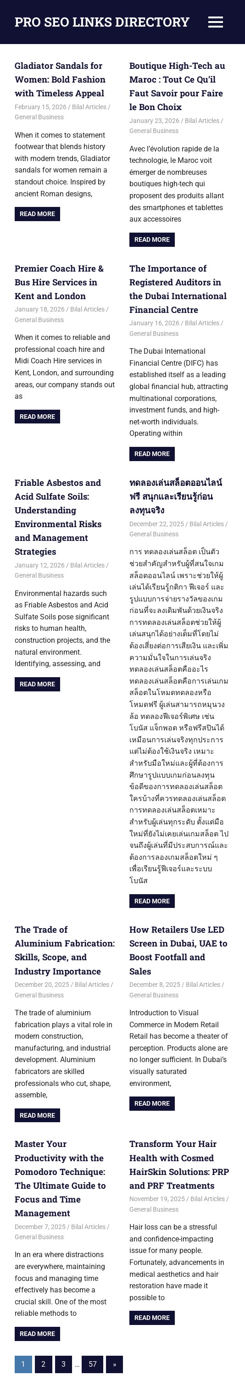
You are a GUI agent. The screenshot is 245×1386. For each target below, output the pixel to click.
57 (93, 1325)
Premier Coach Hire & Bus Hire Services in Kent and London (65, 278)
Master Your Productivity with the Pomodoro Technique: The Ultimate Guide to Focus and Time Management (64, 1148)
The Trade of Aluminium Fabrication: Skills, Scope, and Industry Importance (65, 936)
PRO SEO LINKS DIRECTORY (102, 21)
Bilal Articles (89, 105)
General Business (39, 115)
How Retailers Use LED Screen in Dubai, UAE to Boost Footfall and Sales (176, 936)
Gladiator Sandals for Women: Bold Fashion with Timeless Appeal (57, 78)
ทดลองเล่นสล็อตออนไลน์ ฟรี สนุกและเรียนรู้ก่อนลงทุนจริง (174, 490)
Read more (37, 212)
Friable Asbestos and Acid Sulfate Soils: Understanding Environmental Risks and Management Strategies (65, 503)
